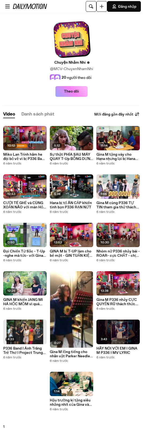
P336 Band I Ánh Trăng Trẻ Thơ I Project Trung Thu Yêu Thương (23, 350)
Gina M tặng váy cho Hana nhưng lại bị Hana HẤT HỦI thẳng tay (115, 156)
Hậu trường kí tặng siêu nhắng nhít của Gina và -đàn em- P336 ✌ (70, 402)
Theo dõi (71, 91)
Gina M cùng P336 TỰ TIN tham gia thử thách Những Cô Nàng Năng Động (116, 205)
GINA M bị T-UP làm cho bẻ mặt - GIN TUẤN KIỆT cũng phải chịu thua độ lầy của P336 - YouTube (71, 253)
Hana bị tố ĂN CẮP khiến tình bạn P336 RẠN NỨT (71, 205)
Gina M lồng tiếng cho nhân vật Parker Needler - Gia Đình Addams (70, 354)
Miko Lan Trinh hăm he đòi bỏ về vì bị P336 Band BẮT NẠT (24, 156)
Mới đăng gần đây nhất (117, 114)
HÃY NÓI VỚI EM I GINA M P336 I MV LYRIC (116, 350)
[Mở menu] (7, 6)
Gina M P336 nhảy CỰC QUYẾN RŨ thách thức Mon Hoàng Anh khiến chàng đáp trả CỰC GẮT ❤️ (116, 302)
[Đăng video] (101, 6)
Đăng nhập (124, 6)
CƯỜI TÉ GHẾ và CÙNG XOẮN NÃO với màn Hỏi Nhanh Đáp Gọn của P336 (25, 205)
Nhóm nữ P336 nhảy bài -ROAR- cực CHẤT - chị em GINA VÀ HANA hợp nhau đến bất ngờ (118, 253)
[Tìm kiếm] (91, 6)
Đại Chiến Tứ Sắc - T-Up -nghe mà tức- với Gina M (24, 253)
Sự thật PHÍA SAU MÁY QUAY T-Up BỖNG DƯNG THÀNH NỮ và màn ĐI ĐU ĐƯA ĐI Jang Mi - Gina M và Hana (71, 156)
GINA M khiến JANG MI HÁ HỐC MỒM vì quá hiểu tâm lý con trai (23, 302)
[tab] (9, 114)
